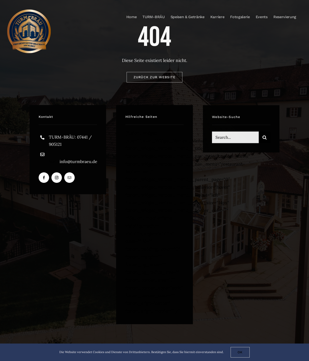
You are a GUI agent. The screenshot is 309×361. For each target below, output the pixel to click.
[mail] (69, 177)
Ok (240, 352)
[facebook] (44, 177)
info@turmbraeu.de (78, 161)
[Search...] (235, 138)
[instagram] (56, 177)
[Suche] (264, 138)
